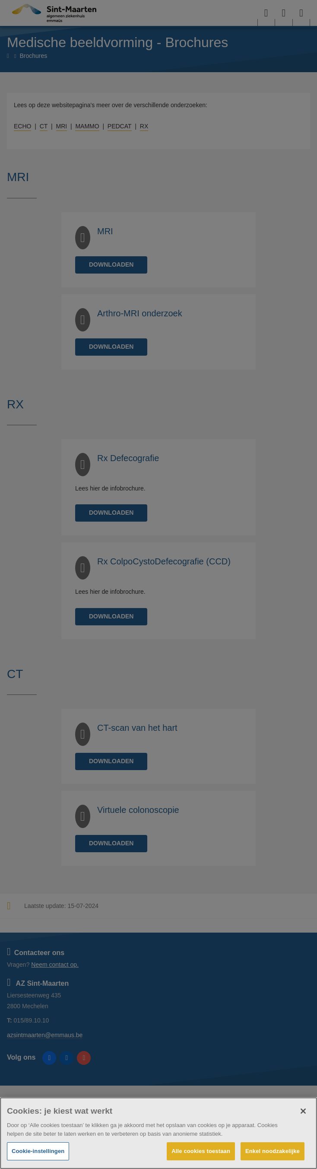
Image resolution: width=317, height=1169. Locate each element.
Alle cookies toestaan (200, 1151)
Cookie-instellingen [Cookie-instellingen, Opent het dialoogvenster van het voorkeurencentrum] (38, 1151)
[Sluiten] (303, 1111)
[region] (158, 1133)
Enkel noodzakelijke (272, 1151)
